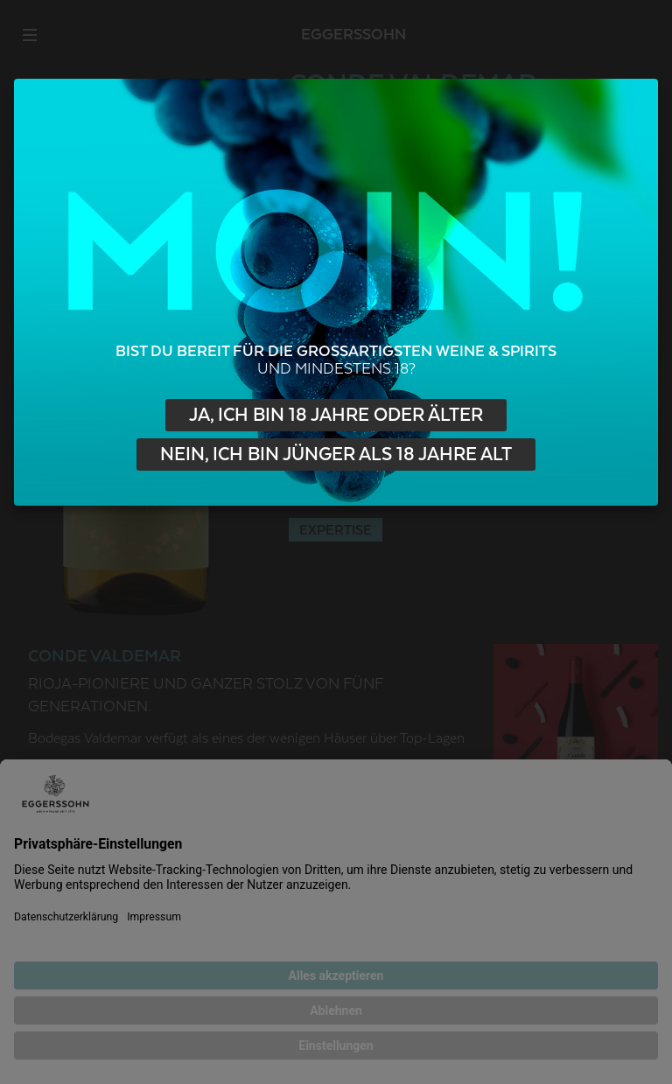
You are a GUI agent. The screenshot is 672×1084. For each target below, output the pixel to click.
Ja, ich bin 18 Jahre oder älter (336, 415)
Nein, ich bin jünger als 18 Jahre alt (336, 454)
